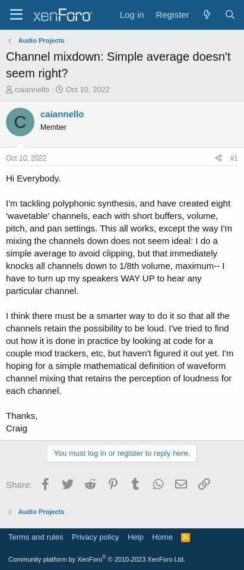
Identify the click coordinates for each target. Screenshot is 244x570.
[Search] (230, 15)
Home (162, 537)
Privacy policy (95, 537)
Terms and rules (35, 537)
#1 (234, 158)
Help (136, 537)
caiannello (32, 89)
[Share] (218, 158)
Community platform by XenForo (96, 559)
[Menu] (16, 15)
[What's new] (206, 15)
